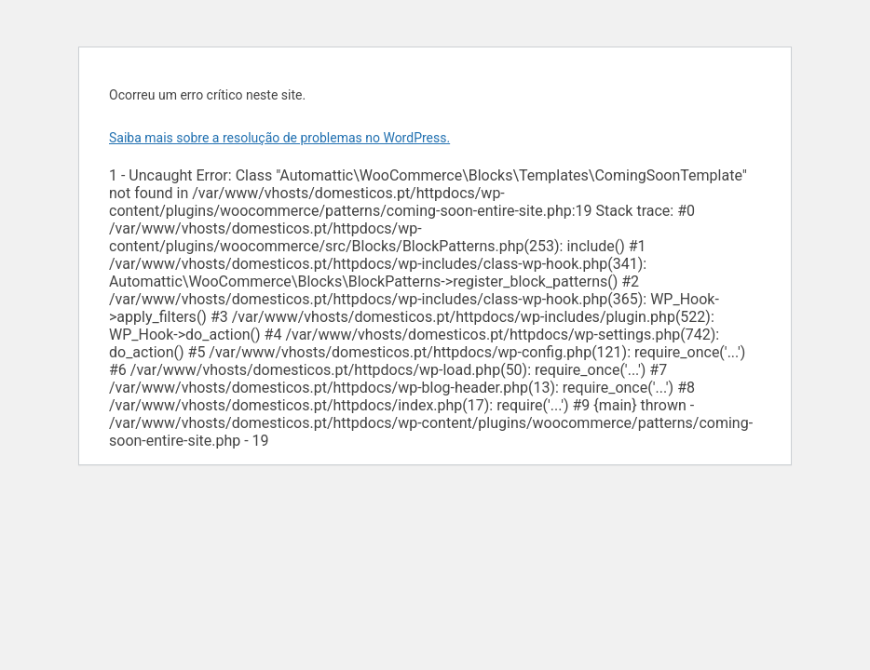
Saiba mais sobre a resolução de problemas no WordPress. (279, 137)
